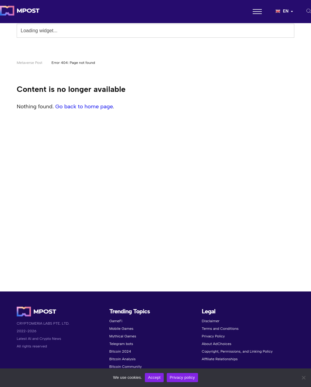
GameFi (115, 321)
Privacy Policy (213, 336)
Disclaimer (210, 321)
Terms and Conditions (220, 328)
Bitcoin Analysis (122, 359)
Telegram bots (121, 344)
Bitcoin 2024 (120, 351)
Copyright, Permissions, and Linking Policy (237, 351)
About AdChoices (216, 344)
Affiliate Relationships (220, 359)
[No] (303, 378)
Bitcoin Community (125, 366)
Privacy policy (182, 377)
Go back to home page (84, 106)
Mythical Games (122, 336)
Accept (154, 377)
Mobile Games (121, 328)
